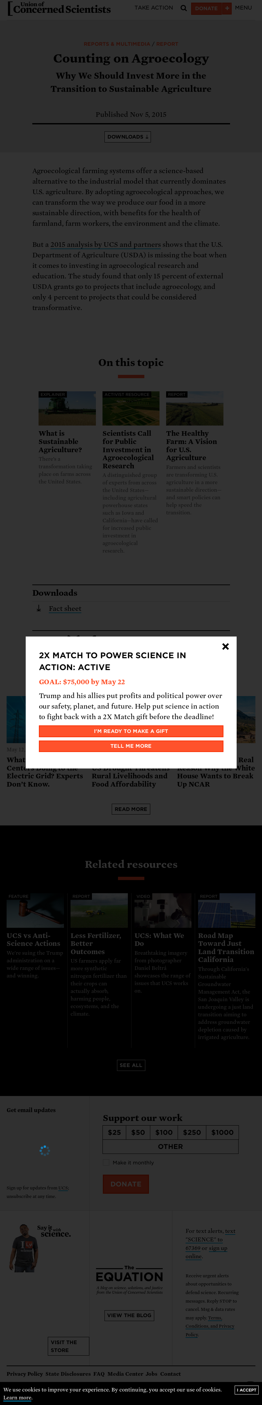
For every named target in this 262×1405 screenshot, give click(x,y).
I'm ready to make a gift (131, 731)
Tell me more (131, 746)
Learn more (17, 1398)
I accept (246, 1390)
